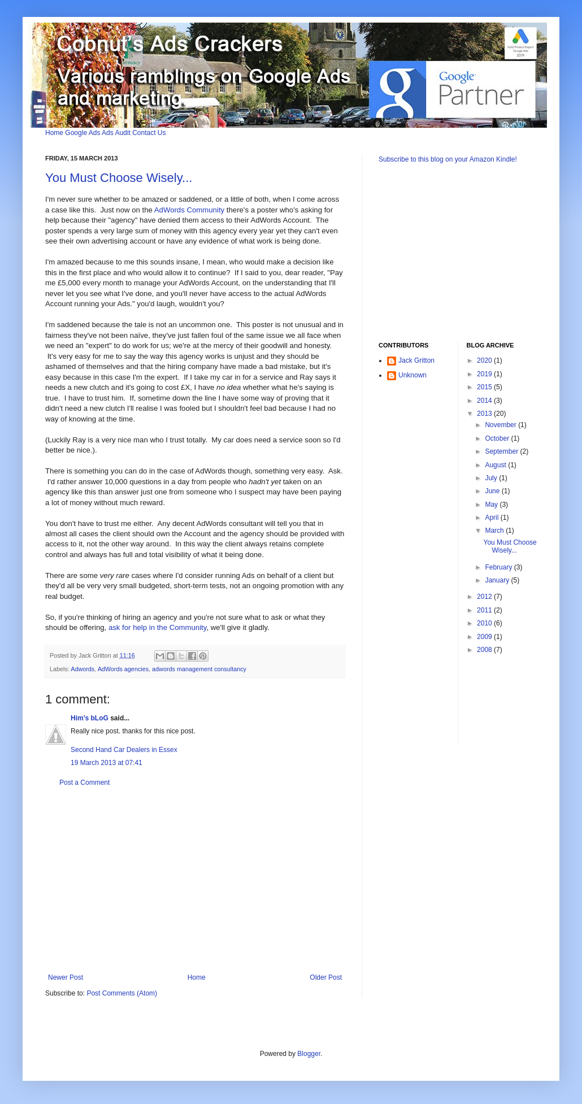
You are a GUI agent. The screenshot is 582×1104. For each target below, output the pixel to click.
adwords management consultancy (199, 669)
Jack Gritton (416, 360)
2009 (485, 637)
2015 (485, 387)
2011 (485, 610)
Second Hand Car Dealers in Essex (124, 750)
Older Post (326, 977)
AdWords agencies (123, 669)
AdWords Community (189, 210)
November (501, 425)
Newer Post (65, 977)
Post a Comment (84, 782)
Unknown (412, 375)
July (492, 478)
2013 (485, 414)
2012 (485, 597)
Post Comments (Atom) (121, 993)
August (496, 465)
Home (54, 133)
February (499, 567)
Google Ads (82, 133)
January (498, 580)
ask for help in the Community (157, 627)
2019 (485, 374)
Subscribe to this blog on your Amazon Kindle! (448, 159)
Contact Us (149, 133)
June (493, 491)
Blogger (308, 1054)
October (498, 438)
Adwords (82, 669)
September (502, 451)
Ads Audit (116, 133)
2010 (485, 623)
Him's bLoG (89, 718)
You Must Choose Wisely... (118, 178)
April (492, 517)
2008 (485, 650)
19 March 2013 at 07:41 (106, 763)
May (492, 504)
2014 (485, 401)
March (495, 530)
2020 (485, 360)
